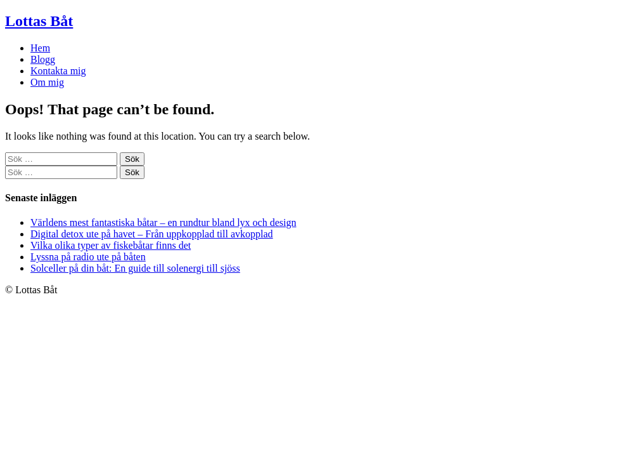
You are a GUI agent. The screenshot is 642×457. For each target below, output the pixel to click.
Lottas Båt (39, 21)
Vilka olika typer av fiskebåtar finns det (110, 245)
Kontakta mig (58, 70)
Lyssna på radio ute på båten (88, 256)
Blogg (42, 59)
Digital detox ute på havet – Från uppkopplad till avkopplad (151, 233)
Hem (40, 48)
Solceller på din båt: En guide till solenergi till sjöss (135, 268)
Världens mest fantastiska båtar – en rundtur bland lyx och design (163, 222)
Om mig (47, 82)
